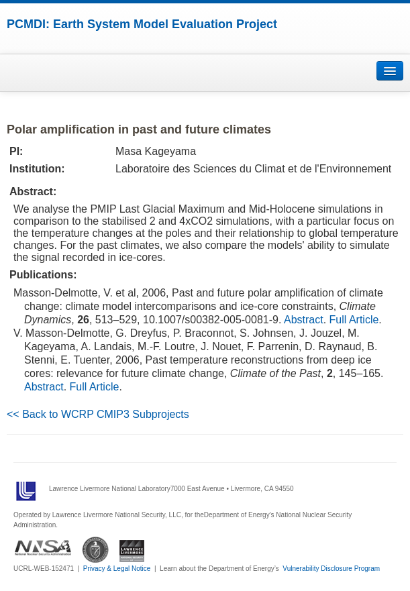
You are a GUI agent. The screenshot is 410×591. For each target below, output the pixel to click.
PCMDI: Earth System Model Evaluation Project (142, 24)
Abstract (303, 319)
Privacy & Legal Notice (117, 568)
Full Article (354, 319)
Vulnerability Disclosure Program (331, 568)
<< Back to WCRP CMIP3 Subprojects (98, 414)
